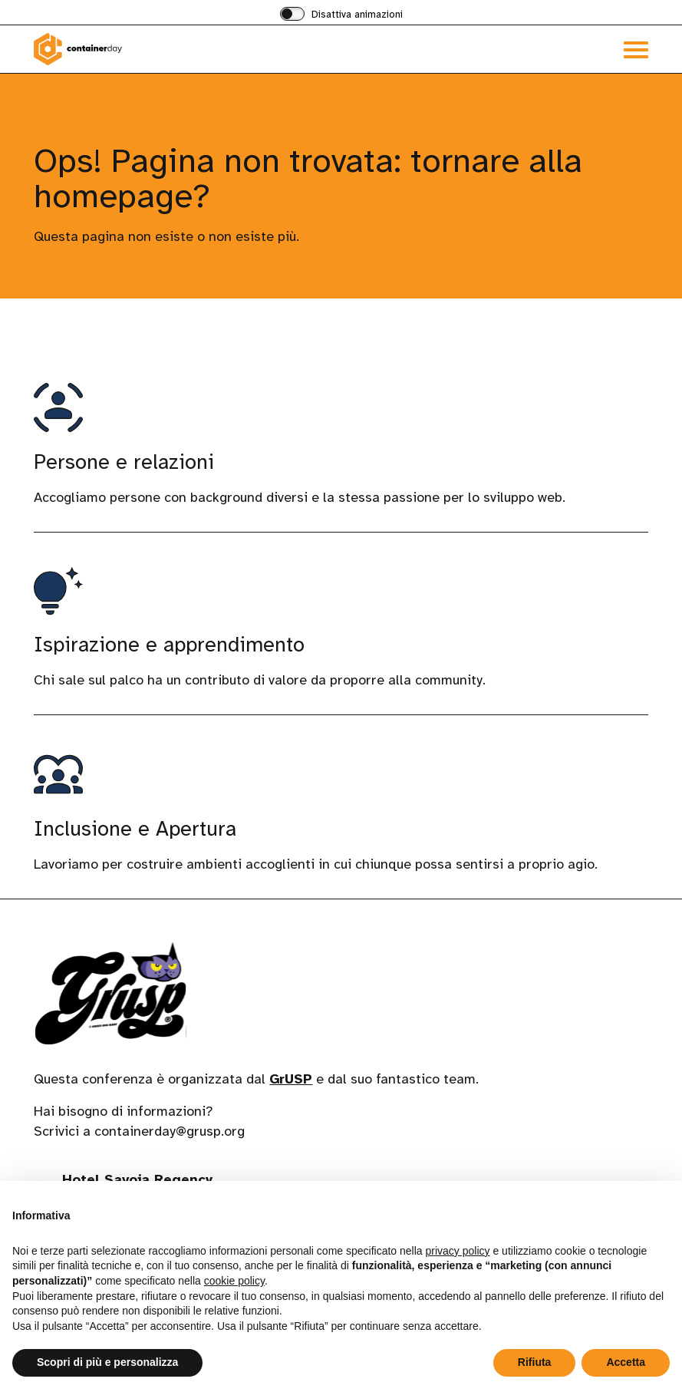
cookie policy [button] (234, 1281)
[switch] (341, 15)
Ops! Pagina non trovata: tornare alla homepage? (308, 178)
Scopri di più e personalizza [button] (107, 1362)
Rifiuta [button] (535, 1362)
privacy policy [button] (458, 1251)
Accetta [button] (625, 1362)
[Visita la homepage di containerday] (187, 49)
